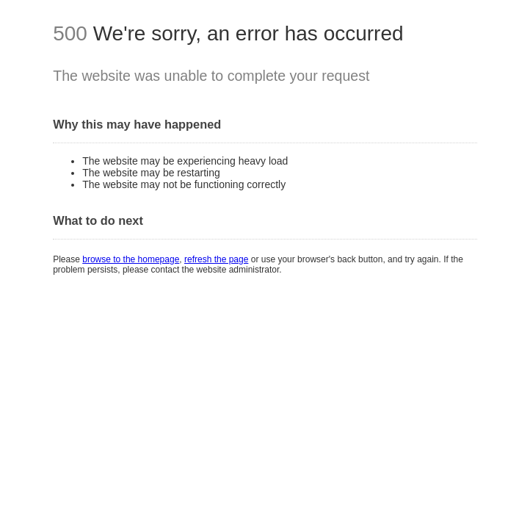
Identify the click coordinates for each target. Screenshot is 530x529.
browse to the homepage (130, 259)
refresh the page (216, 259)
